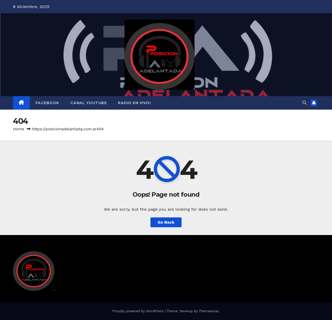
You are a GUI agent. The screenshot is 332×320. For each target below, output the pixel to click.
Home (18, 129)
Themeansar (209, 311)
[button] (304, 102)
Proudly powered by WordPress (138, 311)
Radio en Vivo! (134, 103)
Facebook (47, 103)
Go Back (166, 222)
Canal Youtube (89, 103)
